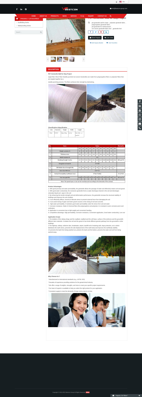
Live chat (109, 51)
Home (46, 22)
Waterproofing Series (63, 22)
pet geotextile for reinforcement (101, 40)
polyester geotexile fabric (117, 36)
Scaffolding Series (23, 36)
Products (52, 22)
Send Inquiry (95, 51)
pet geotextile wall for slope (100, 36)
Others (73, 22)
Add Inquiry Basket (96, 56)
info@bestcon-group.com (119, 8)
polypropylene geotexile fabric (101, 38)
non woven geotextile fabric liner (101, 42)
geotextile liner (117, 42)
